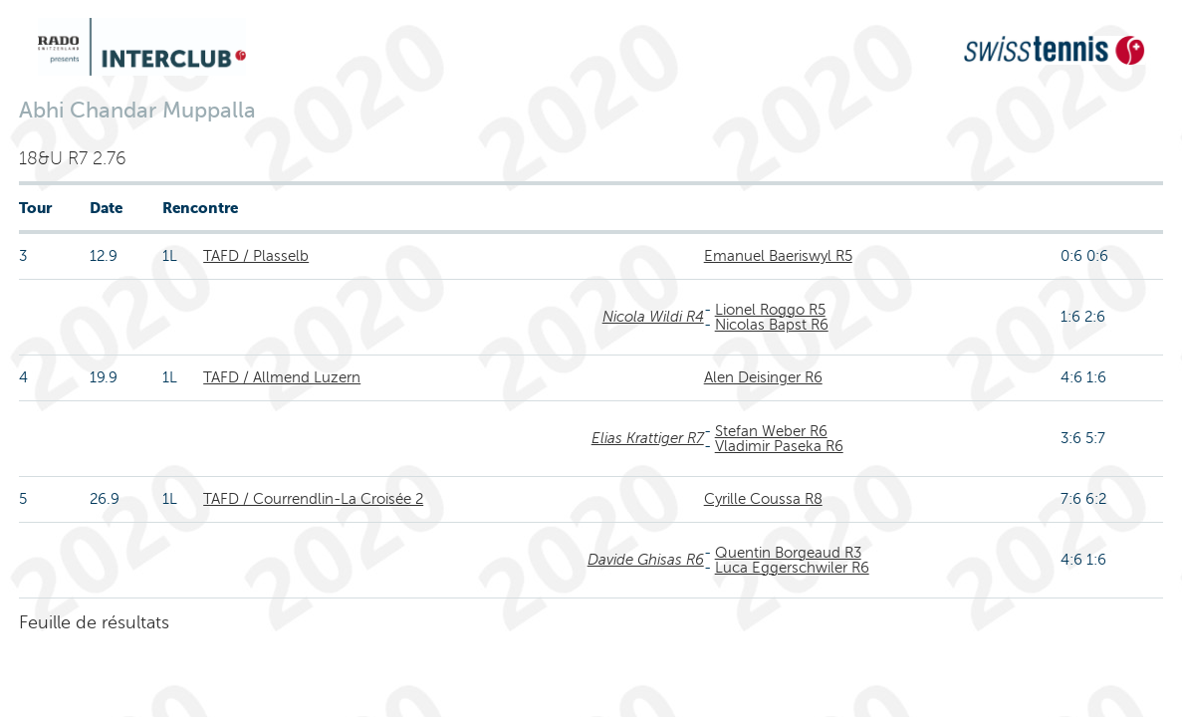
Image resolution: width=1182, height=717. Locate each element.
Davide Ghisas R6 (646, 560)
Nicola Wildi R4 (653, 317)
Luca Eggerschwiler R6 (792, 568)
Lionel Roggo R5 (770, 310)
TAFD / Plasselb (256, 256)
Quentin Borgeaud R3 (788, 553)
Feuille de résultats (94, 622)
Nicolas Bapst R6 (771, 325)
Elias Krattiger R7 (647, 438)
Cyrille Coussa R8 (763, 499)
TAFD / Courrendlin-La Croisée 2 (313, 499)
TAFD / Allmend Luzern (281, 377)
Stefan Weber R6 (771, 431)
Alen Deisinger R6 (763, 377)
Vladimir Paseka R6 (779, 446)
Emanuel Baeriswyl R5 (778, 256)
